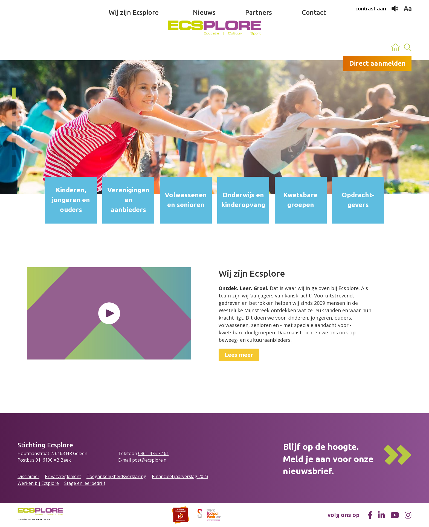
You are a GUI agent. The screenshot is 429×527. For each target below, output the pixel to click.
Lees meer (239, 354)
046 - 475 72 (151, 453)
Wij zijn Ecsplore (134, 47)
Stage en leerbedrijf (84, 483)
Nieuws (204, 47)
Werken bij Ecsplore (38, 483)
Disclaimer (28, 476)
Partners (258, 47)
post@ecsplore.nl (149, 460)
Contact (314, 47)
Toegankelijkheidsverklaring (116, 476)
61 (166, 453)
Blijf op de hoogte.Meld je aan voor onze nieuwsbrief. (328, 459)
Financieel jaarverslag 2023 (180, 476)
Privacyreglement (63, 476)
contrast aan (370, 8)
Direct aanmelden (377, 63)
